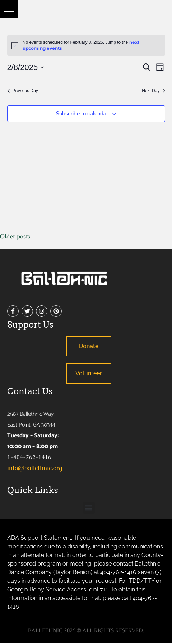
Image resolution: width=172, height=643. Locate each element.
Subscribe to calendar (82, 113)
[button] (9, 9)
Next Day (153, 90)
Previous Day (22, 90)
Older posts (15, 236)
